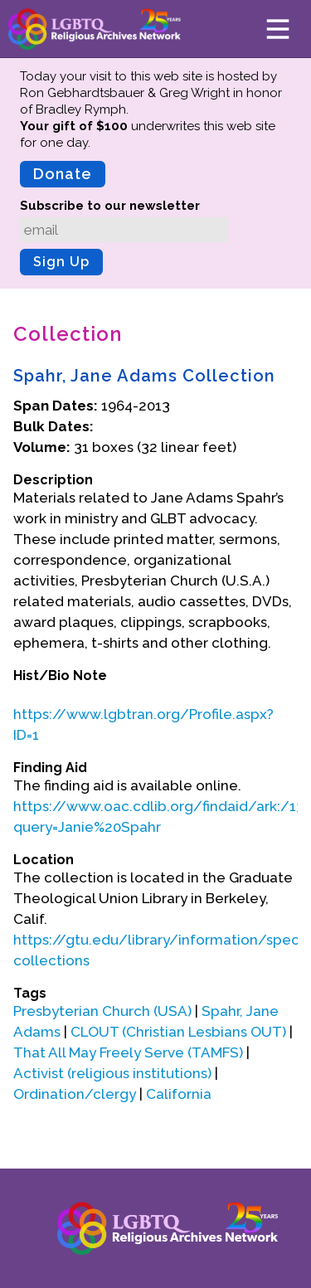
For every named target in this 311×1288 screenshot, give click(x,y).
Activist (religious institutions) (112, 1073)
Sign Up (61, 262)
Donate (62, 173)
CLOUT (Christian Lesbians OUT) (178, 1031)
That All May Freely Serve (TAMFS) (128, 1052)
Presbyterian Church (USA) (102, 1011)
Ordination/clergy (74, 1094)
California (178, 1094)
